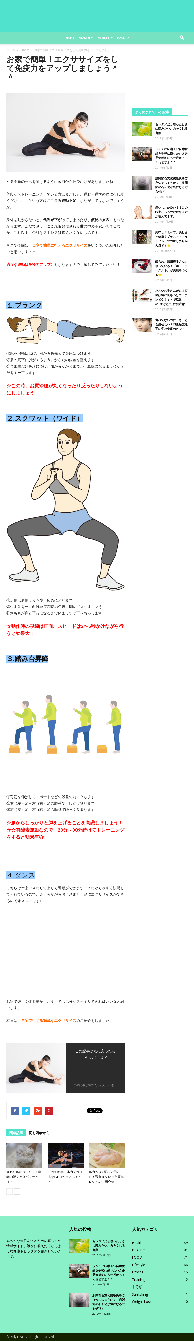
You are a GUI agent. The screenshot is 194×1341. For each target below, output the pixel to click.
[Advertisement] (160, 79)
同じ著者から (39, 1133)
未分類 (137, 1287)
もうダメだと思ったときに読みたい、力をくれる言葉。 (171, 129)
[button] (182, 38)
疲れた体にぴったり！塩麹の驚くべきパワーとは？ (23, 1177)
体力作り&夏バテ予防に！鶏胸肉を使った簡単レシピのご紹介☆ (106, 1177)
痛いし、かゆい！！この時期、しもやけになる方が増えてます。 (171, 212)
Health (86, 37)
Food (123, 37)
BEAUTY (138, 1250)
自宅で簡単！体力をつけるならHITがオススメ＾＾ (65, 1177)
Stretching (140, 1294)
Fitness (105, 37)
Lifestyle (138, 1264)
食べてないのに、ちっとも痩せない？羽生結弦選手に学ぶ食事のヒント (171, 324)
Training (138, 1279)
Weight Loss (142, 1301)
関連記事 (16, 1133)
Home (70, 37)
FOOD (137, 1257)
